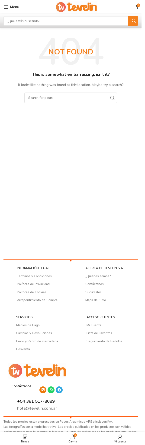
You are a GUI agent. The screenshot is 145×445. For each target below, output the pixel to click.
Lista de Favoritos (99, 333)
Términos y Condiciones (34, 276)
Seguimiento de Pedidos (104, 341)
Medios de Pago (28, 325)
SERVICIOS (24, 317)
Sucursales (93, 292)
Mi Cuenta (94, 325)
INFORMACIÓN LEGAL (33, 268)
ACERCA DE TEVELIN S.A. (104, 268)
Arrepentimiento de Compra (37, 300)
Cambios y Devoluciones (34, 333)
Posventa (23, 349)
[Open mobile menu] (11, 7)
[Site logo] (76, 6)
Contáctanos (94, 284)
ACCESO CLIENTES (101, 317)
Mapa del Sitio (95, 300)
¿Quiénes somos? (98, 276)
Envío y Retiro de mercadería (37, 341)
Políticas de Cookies (31, 292)
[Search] (70, 21)
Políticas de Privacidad (33, 284)
